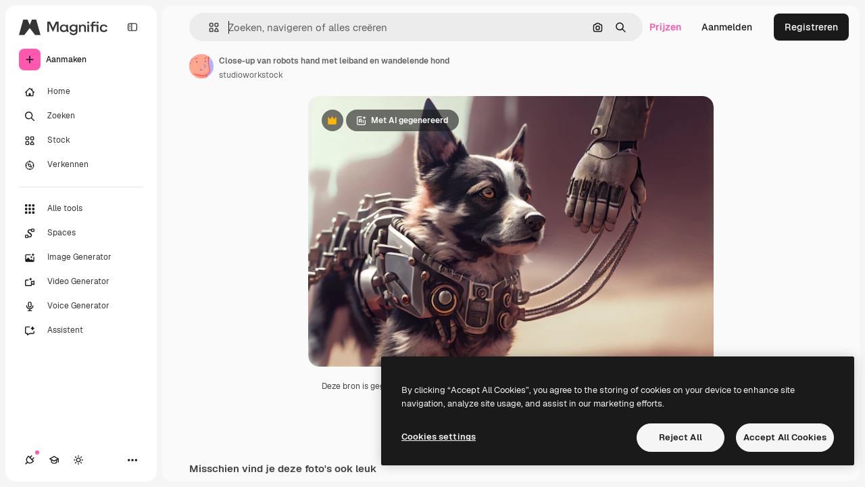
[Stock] (81, 141)
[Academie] (54, 460)
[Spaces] (81, 233)
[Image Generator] (81, 258)
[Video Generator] (81, 282)
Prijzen (665, 27)
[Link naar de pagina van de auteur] (201, 66)
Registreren (811, 27)
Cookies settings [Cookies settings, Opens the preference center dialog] (438, 436)
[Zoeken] (81, 116)
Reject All (680, 437)
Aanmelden (726, 27)
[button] (208, 27)
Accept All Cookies (784, 437)
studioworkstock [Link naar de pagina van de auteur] (251, 75)
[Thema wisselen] (78, 460)
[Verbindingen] (30, 460)
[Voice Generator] (81, 306)
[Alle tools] (81, 209)
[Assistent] (81, 331)
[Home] (81, 92)
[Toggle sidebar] (132, 27)
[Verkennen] (81, 165)
